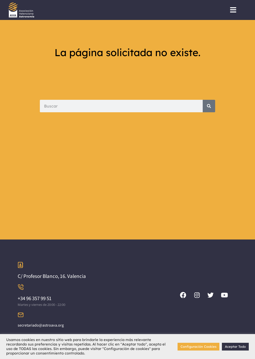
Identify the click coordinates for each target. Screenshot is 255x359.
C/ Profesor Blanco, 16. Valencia (52, 276)
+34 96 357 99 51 (35, 298)
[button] (233, 9)
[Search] (209, 106)
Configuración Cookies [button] (198, 347)
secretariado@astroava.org (41, 325)
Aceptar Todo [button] (235, 347)
